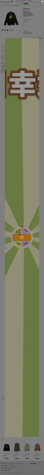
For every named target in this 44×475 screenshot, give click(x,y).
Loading (22, 237)
